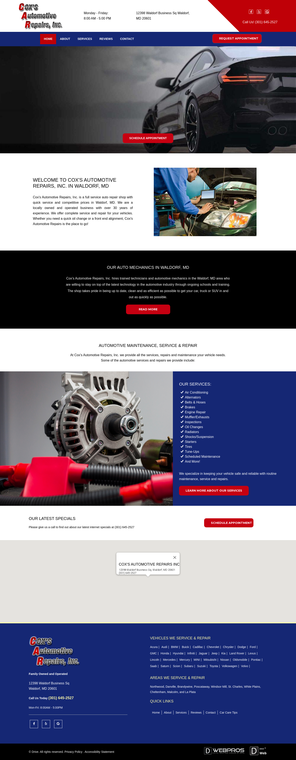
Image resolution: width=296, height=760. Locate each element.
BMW (174, 647)
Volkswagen (229, 666)
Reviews (106, 38)
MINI (197, 659)
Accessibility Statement (99, 751)
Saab (153, 666)
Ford (253, 647)
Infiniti (191, 653)
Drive (35, 751)
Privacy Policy (73, 751)
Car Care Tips (228, 712)
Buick (185, 647)
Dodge (241, 647)
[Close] (175, 557)
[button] (148, 580)
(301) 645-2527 (266, 22)
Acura (154, 647)
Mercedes (169, 659)
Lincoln (154, 659)
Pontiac (256, 659)
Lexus (252, 653)
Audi (164, 647)
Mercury (184, 659)
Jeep (214, 653)
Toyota (213, 666)
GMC (153, 653)
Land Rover (236, 653)
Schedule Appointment (148, 138)
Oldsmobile (240, 659)
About (65, 38)
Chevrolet (213, 647)
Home (48, 38)
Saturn (165, 666)
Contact (127, 38)
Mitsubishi (210, 659)
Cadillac (198, 647)
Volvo (244, 666)
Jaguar (203, 653)
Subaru (188, 666)
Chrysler (228, 647)
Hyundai (178, 653)
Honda (165, 653)
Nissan (224, 659)
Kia (223, 653)
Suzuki (201, 666)
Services (84, 38)
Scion (176, 666)
